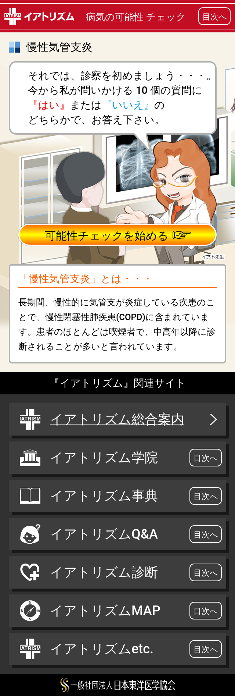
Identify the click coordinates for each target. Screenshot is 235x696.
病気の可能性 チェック (135, 16)
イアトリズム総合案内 (119, 419)
